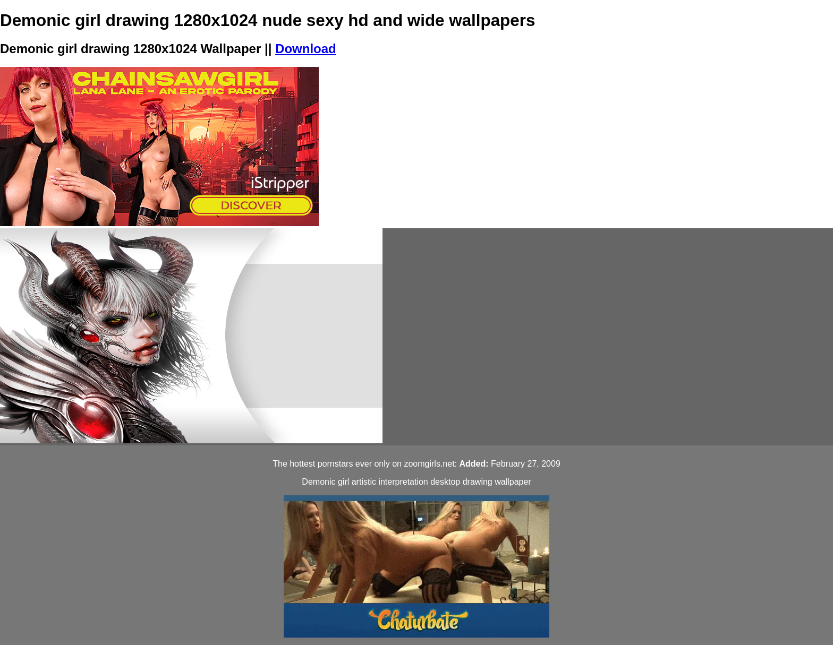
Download (305, 48)
